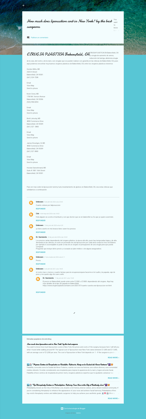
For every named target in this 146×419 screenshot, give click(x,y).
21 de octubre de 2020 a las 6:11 (54, 257)
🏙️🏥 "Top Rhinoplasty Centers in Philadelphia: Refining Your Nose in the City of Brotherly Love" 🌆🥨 (68, 385)
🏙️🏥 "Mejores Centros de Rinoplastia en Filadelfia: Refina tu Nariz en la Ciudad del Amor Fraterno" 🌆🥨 (70, 364)
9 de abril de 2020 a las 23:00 (53, 202)
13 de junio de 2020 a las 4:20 (53, 225)
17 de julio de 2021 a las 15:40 (64, 278)
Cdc (37, 214)
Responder (40, 209)
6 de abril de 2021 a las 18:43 (53, 269)
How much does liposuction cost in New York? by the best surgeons (52, 344)
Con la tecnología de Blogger (73, 408)
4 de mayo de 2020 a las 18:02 (49, 213)
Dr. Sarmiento (41, 237)
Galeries (78, 413)
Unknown (39, 202)
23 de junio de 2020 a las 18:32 (57, 237)
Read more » (113, 358)
